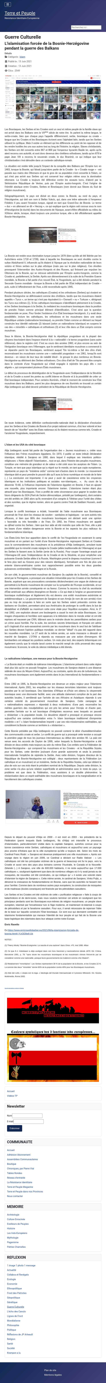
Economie (12, 1284)
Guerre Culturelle (15, 1307)
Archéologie (13, 1214)
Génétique (12, 1302)
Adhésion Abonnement (18, 1154)
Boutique (11, 1164)
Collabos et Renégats (18, 1274)
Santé (10, 1343)
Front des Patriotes (16, 1293)
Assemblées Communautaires (22, 1159)
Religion (11, 1339)
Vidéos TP (12, 1095)
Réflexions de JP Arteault (20, 1334)
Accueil (11, 1150)
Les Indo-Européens (17, 1233)
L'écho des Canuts (16, 1311)
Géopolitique (13, 1297)
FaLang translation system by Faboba (14, 988)
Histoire (11, 1228)
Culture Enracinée (16, 1219)
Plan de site (50, 1370)
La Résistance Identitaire (19, 1182)
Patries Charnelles (16, 1247)
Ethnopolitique (14, 1288)
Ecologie (11, 1279)
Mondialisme (13, 1320)
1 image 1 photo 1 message (21, 1265)
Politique (11, 1330)
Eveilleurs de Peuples (18, 1224)
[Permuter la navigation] (8, 4)
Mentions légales (53, 1375)
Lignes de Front (15, 1316)
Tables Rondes (14, 1173)
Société (11, 1348)
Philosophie (13, 1325)
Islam (22, 56)
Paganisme (13, 1242)
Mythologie (12, 1237)
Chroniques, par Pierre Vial (20, 1168)
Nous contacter (15, 1196)
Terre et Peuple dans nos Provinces (25, 1191)
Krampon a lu (14, 1353)
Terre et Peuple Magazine (20, 1187)
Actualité (11, 1270)
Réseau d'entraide (16, 1177)
